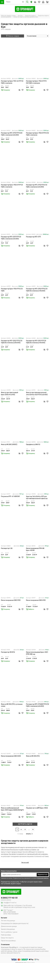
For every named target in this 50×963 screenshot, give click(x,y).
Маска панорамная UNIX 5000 (11, 756)
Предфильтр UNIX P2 (33, 444)
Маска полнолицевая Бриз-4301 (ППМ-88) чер (37, 653)
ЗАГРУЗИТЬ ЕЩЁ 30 (25, 824)
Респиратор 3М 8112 (8, 652)
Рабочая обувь (6, 935)
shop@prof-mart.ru (10, 903)
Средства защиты (7, 938)
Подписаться (42, 874)
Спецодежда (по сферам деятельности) (14, 923)
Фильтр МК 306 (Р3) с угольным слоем (11, 705)
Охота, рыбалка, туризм (9, 932)
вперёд (29, 834)
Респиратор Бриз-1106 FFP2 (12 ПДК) (12, 290)
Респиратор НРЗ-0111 (33, 237)
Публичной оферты (42, 878)
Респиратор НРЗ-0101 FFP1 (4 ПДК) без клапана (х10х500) (36, 342)
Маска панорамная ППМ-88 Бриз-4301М (35, 549)
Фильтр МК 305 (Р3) (33, 756)
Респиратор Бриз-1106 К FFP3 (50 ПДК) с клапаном (36, 82)
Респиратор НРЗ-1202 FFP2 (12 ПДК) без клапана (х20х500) (11, 342)
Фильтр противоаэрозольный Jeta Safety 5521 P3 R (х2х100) (37, 393)
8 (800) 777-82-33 (9, 898)
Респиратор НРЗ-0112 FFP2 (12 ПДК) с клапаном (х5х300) (36, 186)
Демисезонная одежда (9, 926)
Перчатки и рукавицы (8, 941)
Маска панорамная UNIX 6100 (36, 600)
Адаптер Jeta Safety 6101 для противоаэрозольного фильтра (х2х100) (36, 498)
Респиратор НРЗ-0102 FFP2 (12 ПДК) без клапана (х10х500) (36, 290)
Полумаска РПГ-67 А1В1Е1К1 (10, 496)
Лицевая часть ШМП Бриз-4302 (37, 808)
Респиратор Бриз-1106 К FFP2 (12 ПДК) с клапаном (37, 134)
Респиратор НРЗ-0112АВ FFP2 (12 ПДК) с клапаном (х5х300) (37, 705)
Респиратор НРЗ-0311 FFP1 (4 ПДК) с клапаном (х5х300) (11, 238)
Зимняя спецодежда (8, 929)
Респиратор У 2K (6, 548)
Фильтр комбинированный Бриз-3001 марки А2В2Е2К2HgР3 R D (12, 809)
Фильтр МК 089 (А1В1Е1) (9, 444)
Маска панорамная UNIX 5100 (11, 600)
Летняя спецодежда (8, 921)
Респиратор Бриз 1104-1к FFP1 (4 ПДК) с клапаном (12, 82)
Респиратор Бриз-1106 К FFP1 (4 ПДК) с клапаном (12, 186)
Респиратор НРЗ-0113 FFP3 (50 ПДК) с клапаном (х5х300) (11, 134)
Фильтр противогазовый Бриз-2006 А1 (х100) (9, 393)
